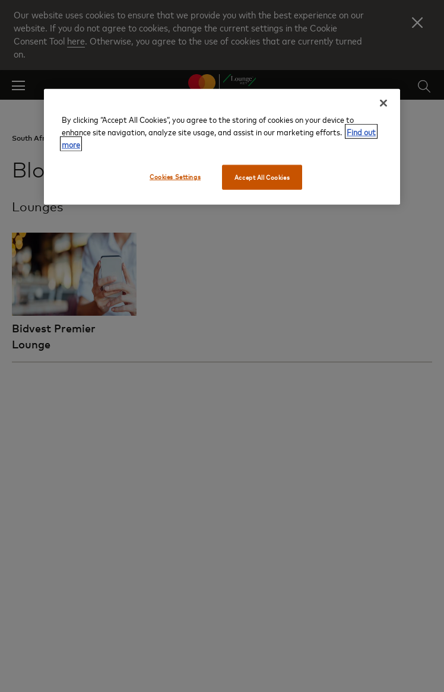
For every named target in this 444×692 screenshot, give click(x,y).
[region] (222, 147)
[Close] (383, 103)
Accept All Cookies (262, 177)
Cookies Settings (175, 176)
